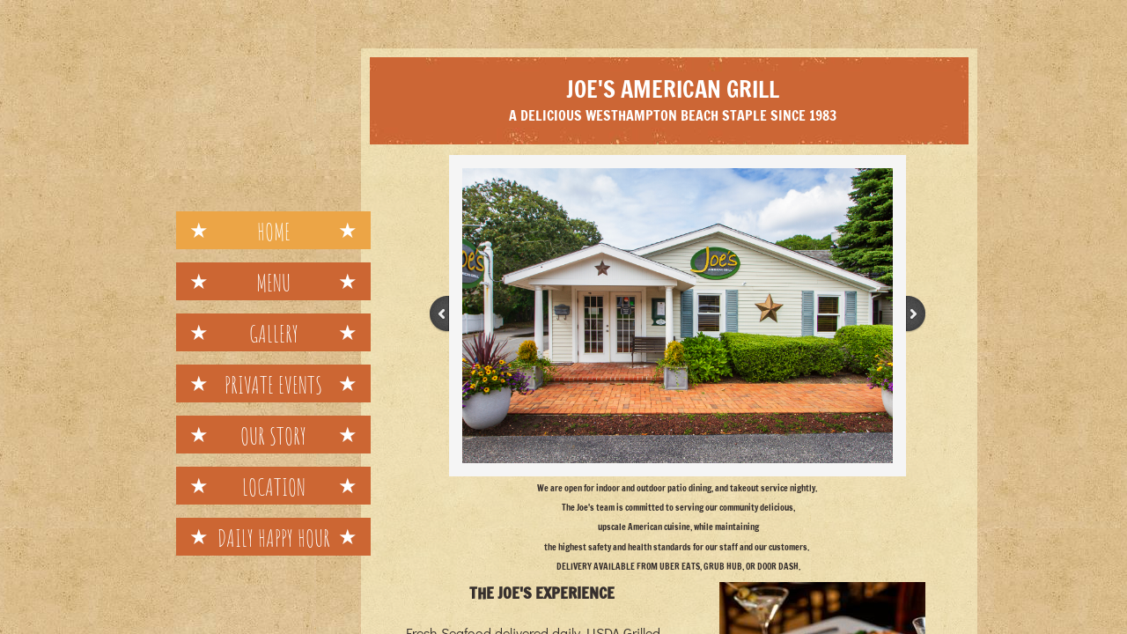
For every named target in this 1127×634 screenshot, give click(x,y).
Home (274, 232)
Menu (273, 283)
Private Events (273, 385)
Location (274, 487)
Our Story (273, 436)
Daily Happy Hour (273, 538)
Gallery (273, 334)
